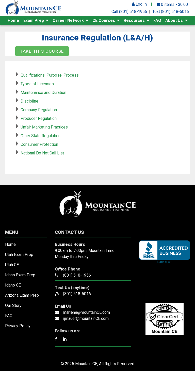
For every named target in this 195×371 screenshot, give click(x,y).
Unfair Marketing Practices (44, 127)
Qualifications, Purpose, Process (50, 75)
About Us (174, 20)
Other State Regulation (40, 135)
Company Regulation (39, 109)
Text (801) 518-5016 (170, 11)
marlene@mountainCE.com (86, 312)
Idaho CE (13, 285)
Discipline (29, 101)
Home (13, 20)
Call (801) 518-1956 (129, 11)
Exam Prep (33, 20)
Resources (134, 20)
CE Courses (103, 20)
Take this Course (42, 51)
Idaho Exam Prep (20, 275)
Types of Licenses (37, 83)
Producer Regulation (39, 118)
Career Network (68, 20)
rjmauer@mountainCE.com (86, 318)
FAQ (157, 20)
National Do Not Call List (42, 153)
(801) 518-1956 (77, 275)
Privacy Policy (17, 325)
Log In (139, 4)
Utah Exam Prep (19, 254)
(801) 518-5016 (77, 293)
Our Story (13, 305)
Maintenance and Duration (43, 92)
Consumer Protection (39, 144)
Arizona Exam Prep (22, 295)
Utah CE (12, 264)
